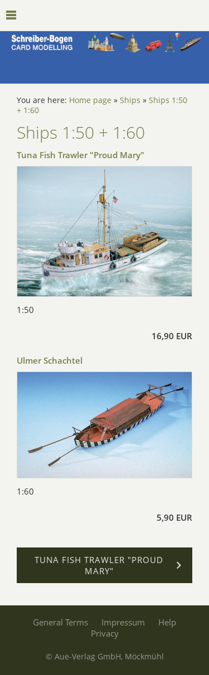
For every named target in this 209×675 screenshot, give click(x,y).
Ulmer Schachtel (49, 360)
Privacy (105, 633)
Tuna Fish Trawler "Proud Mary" (80, 154)
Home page (90, 100)
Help (167, 622)
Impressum (123, 622)
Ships (130, 100)
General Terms (60, 622)
